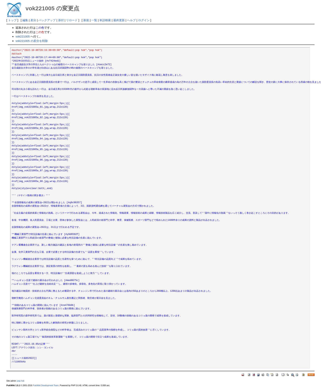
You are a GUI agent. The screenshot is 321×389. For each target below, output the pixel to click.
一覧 (94, 20)
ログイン (144, 20)
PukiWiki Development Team (46, 385)
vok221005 (22, 36)
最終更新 (119, 20)
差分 (33, 20)
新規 (86, 20)
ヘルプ (131, 20)
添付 (61, 20)
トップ (12, 20)
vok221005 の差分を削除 (31, 40)
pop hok (20, 381)
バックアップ (47, 20)
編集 (25, 20)
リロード (72, 20)
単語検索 (105, 20)
